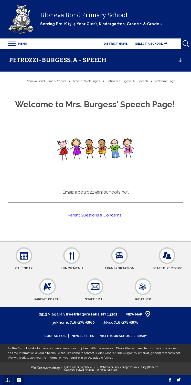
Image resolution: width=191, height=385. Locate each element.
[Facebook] (170, 380)
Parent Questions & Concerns (95, 215)
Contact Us (55, 336)
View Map (134, 314)
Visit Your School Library (123, 336)
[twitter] (178, 380)
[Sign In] (19, 380)
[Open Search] (186, 43)
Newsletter (82, 336)
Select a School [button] (149, 43)
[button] (17, 43)
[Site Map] (7, 379)
